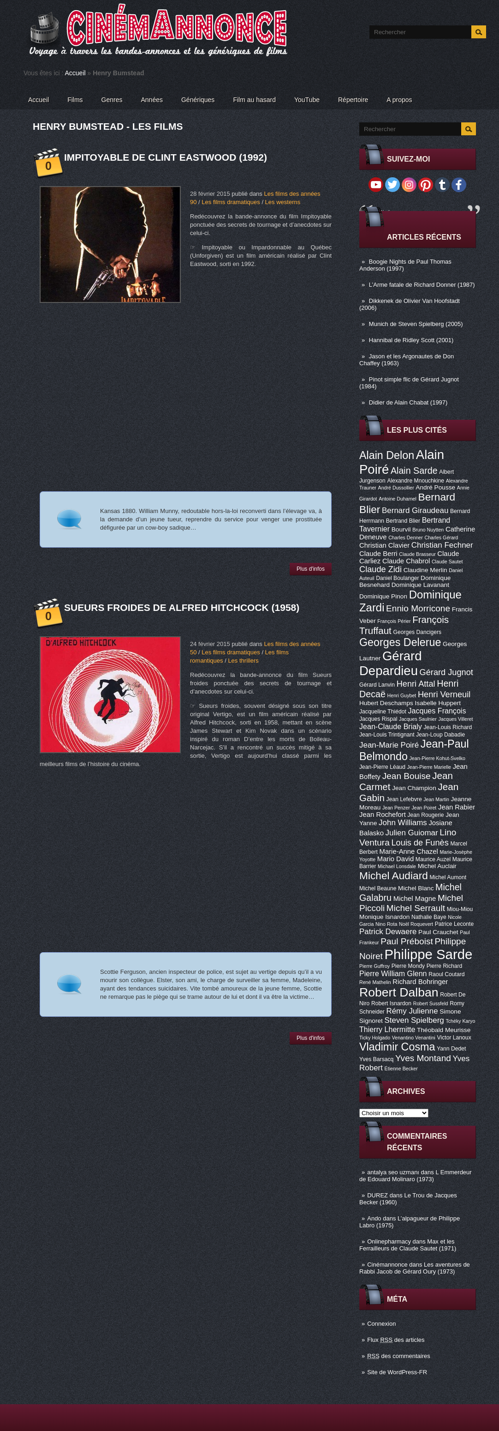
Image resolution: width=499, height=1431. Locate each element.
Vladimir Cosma (397, 1047)
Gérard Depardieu (390, 663)
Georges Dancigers (417, 632)
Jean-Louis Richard (447, 727)
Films (75, 99)
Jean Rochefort (382, 814)
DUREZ (377, 1195)
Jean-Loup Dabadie (440, 734)
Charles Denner (405, 537)
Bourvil (401, 529)
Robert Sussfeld (430, 1003)
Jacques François (437, 710)
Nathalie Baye (428, 917)
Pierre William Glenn (393, 973)
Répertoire (353, 99)
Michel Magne (414, 898)
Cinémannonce (387, 1264)
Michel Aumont (447, 877)
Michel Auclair (437, 866)
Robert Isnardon (391, 1003)
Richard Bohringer (420, 981)
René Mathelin (375, 982)
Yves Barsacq (376, 1059)
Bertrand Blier (403, 521)
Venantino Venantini (413, 1037)
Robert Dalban (399, 992)
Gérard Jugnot (446, 672)
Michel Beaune (377, 888)
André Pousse (435, 487)
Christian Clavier (384, 545)
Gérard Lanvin (377, 685)
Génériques (197, 99)
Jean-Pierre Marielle (429, 767)
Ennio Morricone (418, 608)
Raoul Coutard (446, 974)
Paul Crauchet (438, 932)
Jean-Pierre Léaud (382, 767)
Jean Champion (414, 788)
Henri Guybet (401, 695)
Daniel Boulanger (397, 578)
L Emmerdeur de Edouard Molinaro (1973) (415, 1176)
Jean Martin (436, 799)
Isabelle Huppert (438, 703)
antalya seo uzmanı (393, 1172)
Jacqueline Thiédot (382, 711)
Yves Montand (423, 1058)
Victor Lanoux (454, 1037)
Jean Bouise (406, 776)
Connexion (381, 1323)
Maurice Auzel (433, 859)
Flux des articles (395, 1339)
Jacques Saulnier (418, 719)
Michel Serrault (415, 908)
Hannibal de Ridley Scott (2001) (411, 340)
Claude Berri (378, 553)
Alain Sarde (414, 470)
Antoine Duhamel (397, 498)
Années (152, 99)
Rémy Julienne (412, 1011)
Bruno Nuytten (428, 529)
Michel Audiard (393, 875)
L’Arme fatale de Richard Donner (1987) (422, 284)
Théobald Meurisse (443, 1029)
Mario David (395, 859)
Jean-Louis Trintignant (387, 734)
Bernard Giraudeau (415, 510)
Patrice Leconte (454, 924)
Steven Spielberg (414, 1020)
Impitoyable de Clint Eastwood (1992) (165, 157)
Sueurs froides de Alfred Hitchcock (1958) (181, 607)
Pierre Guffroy (374, 966)
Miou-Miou (460, 909)
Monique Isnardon (384, 916)
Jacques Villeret (455, 719)
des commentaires (398, 1356)
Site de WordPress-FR (397, 1372)
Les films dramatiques (231, 202)
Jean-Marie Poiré (389, 745)
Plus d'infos (311, 569)
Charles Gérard (441, 537)
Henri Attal (416, 683)
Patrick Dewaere (387, 931)
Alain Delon (386, 455)
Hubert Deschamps (386, 703)
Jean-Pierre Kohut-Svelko (437, 758)
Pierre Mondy (408, 966)
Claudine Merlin (425, 570)
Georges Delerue (400, 642)
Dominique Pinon (383, 596)
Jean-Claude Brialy (390, 726)
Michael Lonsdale (397, 866)
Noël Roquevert (416, 924)
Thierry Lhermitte (387, 1029)
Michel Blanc (416, 888)
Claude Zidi (380, 569)
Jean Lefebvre (404, 799)
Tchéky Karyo (460, 1021)
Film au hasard (254, 99)
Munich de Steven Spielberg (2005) (416, 323)
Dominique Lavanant (420, 584)
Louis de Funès (419, 842)
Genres (112, 99)
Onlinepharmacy (389, 1241)
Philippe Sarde (429, 954)
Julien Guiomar (412, 832)
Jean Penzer (396, 807)
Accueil (75, 73)
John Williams (403, 822)
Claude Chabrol (406, 561)
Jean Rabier (456, 807)
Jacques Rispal (378, 719)
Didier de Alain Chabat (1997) (408, 402)
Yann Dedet (451, 1048)
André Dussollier (396, 487)
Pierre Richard (445, 966)
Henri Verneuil (444, 694)
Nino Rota (386, 924)
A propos (399, 99)
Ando (374, 1218)
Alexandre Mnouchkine (415, 480)
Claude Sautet (447, 561)
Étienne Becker (401, 1068)
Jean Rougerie (426, 815)
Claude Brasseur (417, 554)
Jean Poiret (423, 807)
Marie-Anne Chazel (409, 851)
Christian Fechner (442, 545)
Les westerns (283, 202)
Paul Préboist (406, 941)
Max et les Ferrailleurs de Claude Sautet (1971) (407, 1245)
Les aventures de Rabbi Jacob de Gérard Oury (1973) (414, 1268)
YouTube (307, 99)
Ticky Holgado (374, 1037)
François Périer (393, 621)
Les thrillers (243, 660)
